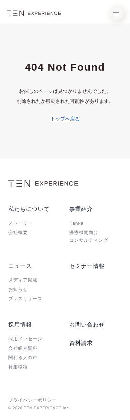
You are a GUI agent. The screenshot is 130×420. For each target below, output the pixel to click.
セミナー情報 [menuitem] (87, 266)
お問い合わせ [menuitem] (87, 325)
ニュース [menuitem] (20, 266)
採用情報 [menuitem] (20, 325)
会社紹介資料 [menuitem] (22, 348)
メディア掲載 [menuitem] (22, 280)
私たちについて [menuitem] (29, 209)
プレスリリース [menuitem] (25, 298)
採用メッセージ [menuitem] (25, 338)
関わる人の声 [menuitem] (22, 357)
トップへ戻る (65, 119)
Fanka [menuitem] (76, 223)
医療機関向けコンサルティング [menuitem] (88, 236)
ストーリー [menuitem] (20, 223)
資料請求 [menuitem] (81, 343)
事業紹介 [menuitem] (81, 209)
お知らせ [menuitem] (18, 289)
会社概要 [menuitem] (18, 232)
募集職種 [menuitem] (18, 366)
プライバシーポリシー (32, 400)
